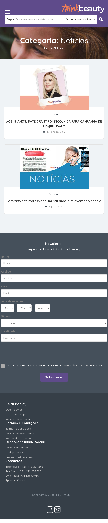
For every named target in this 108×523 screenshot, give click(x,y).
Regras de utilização (18, 438)
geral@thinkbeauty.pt (26, 475)
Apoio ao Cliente (15, 480)
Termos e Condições (18, 428)
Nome (5, 256)
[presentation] (23, 351)
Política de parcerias (18, 419)
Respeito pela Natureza (20, 457)
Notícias (54, 114)
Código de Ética (15, 452)
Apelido (6, 271)
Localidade (8, 331)
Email (4, 286)
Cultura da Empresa (18, 414)
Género (6, 316)
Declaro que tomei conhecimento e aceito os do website (54, 365)
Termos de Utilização (75, 365)
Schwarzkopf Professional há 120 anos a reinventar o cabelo (54, 201)
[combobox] (80, 19)
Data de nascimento (14, 301)
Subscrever (54, 377)
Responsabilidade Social (21, 447)
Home (46, 48)
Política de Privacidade (20, 433)
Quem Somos (14, 409)
